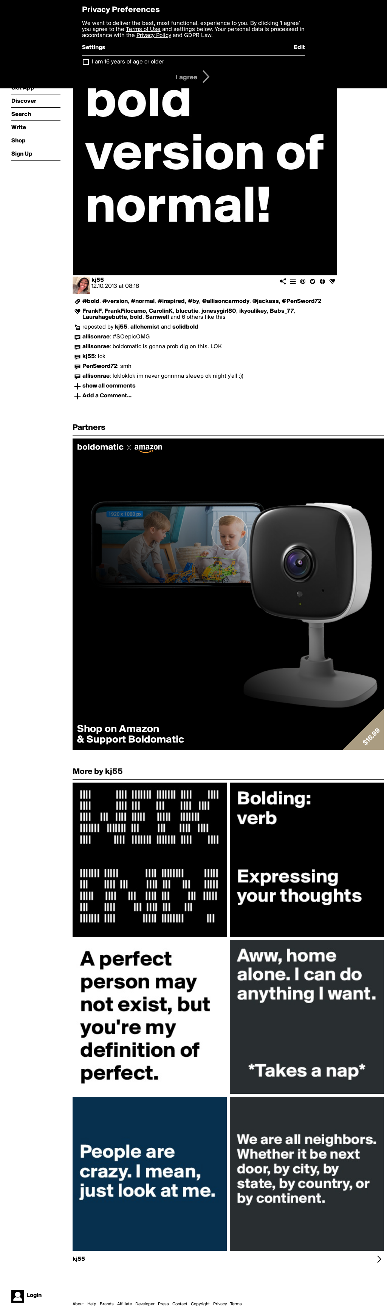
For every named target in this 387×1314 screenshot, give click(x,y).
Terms (236, 1304)
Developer (145, 1304)
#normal (143, 301)
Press (163, 1304)
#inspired (171, 301)
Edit (299, 48)
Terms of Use (143, 29)
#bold (90, 301)
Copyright (200, 1304)
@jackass (265, 301)
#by (193, 301)
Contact (179, 1304)
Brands (107, 1304)
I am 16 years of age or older (128, 62)
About (78, 1304)
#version (115, 301)
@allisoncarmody (225, 301)
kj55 (97, 280)
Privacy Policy (153, 35)
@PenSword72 (301, 301)
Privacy (220, 1304)
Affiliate (124, 1304)
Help (91, 1304)
